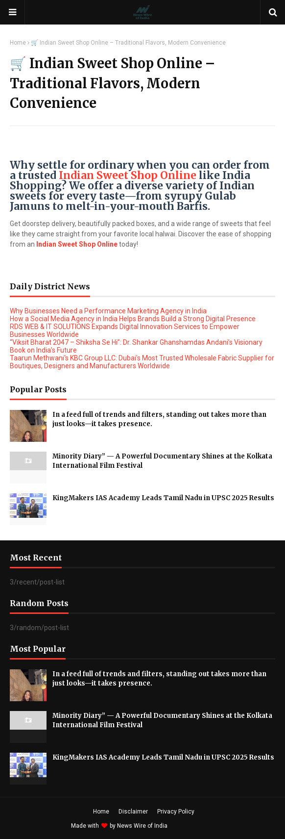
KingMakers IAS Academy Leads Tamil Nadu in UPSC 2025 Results (163, 498)
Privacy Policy (175, 811)
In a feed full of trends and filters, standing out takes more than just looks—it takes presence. (159, 419)
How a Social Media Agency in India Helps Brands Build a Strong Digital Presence (133, 319)
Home (18, 42)
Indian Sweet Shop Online (127, 175)
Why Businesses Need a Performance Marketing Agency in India (108, 311)
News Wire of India (142, 825)
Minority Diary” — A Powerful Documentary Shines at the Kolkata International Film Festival (162, 461)
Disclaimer (133, 811)
